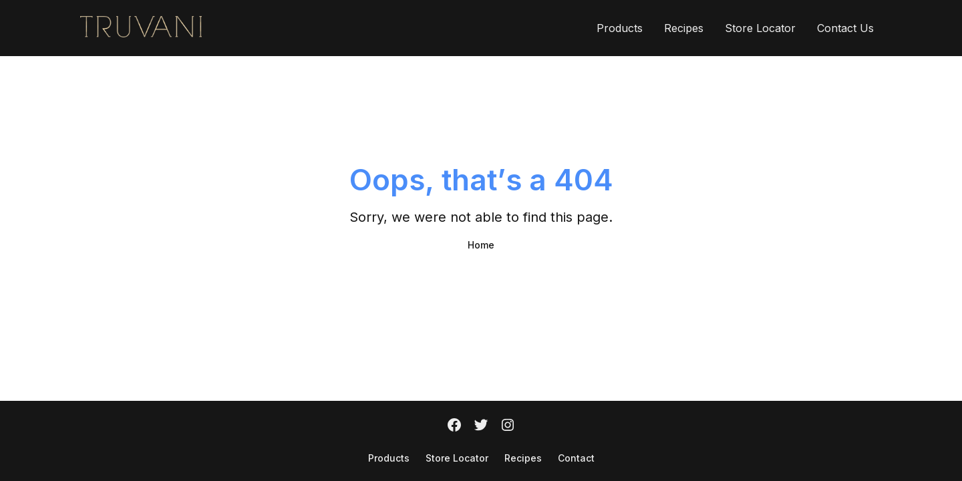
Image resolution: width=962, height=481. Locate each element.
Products (620, 28)
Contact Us (845, 28)
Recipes (683, 28)
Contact (576, 458)
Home (481, 245)
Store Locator (760, 28)
